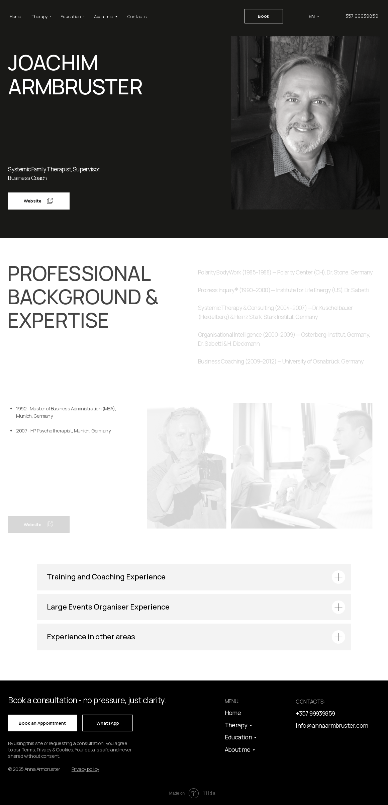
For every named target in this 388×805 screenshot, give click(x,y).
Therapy (236, 725)
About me (238, 749)
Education (238, 737)
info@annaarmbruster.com (332, 725)
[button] (85, 769)
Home (233, 713)
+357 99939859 (360, 16)
